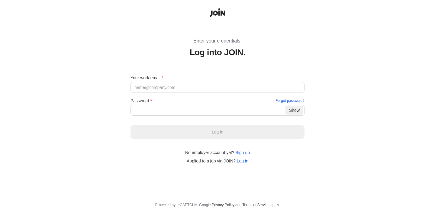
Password (217, 100)
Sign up (243, 152)
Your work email (146, 77)
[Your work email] (217, 87)
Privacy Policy (223, 205)
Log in (242, 161)
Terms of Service (255, 205)
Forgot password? (290, 101)
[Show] (294, 110)
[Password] (217, 110)
